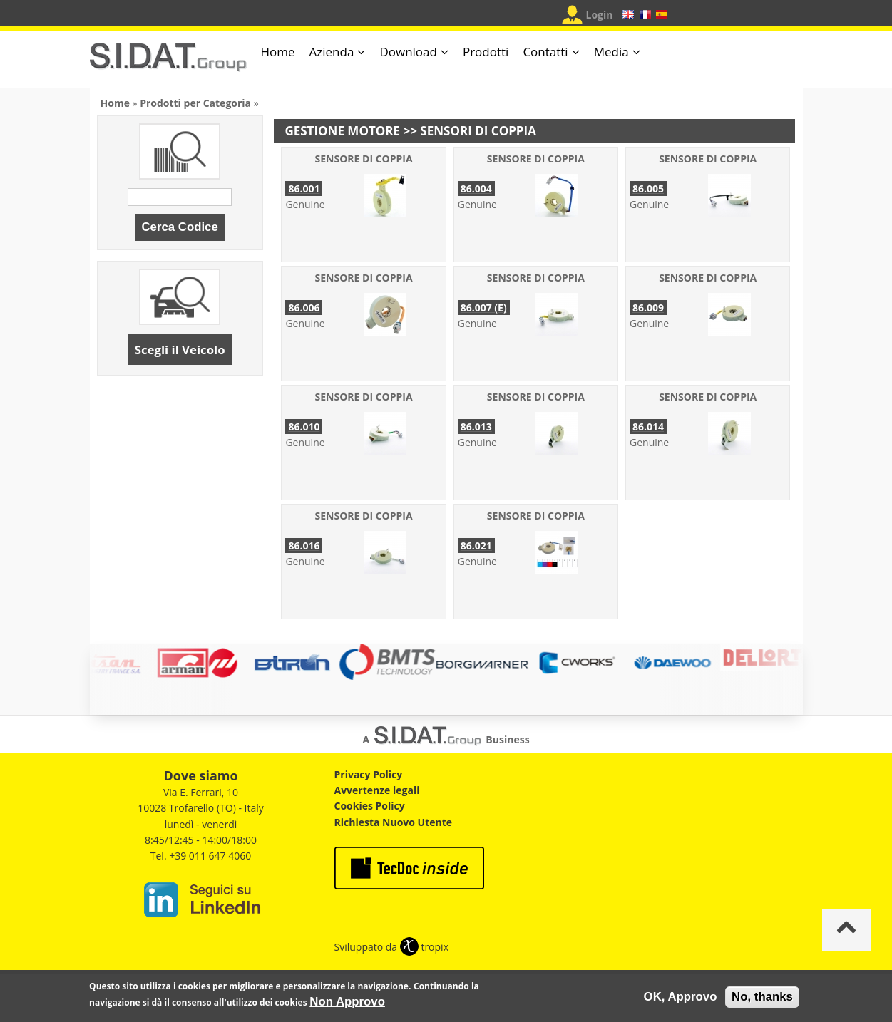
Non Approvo (347, 1004)
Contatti (545, 51)
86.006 (303, 307)
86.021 (476, 545)
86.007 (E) (484, 307)
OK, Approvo (680, 999)
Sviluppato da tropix (391, 947)
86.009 (648, 307)
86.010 (303, 426)
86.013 (476, 426)
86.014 (648, 426)
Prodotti (485, 51)
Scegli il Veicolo (180, 349)
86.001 (303, 188)
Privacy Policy (368, 774)
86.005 (648, 188)
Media (611, 51)
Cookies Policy (369, 805)
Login (599, 14)
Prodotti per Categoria (195, 103)
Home (278, 51)
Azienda (331, 51)
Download (408, 51)
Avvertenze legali (377, 790)
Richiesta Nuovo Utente (393, 822)
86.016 (303, 545)
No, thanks (762, 999)
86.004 (476, 188)
